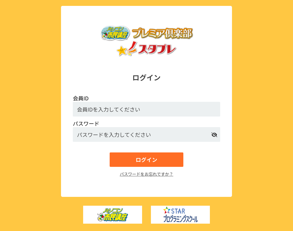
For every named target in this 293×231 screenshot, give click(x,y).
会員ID (81, 98)
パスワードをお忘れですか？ (146, 174)
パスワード (86, 123)
